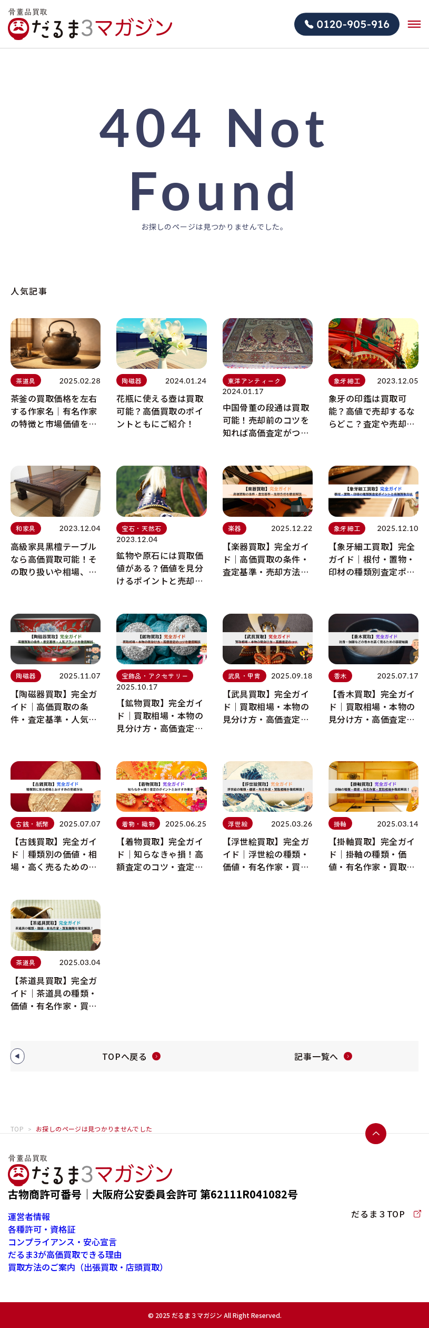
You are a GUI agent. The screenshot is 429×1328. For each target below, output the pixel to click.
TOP (17, 1128)
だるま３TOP (386, 1213)
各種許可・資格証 (41, 1229)
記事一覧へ (316, 1056)
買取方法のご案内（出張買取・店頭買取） (88, 1267)
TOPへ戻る (124, 1056)
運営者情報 (29, 1216)
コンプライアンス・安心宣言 (62, 1241)
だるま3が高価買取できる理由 (65, 1254)
